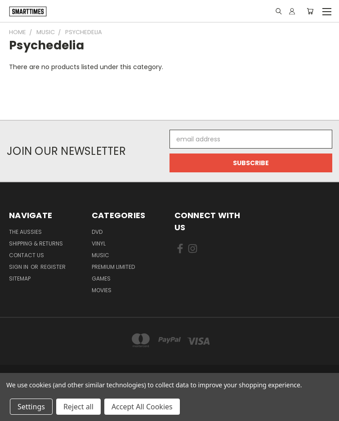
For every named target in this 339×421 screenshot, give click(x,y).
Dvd (97, 232)
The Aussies (25, 232)
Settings (31, 407)
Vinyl (99, 243)
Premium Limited (113, 267)
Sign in (19, 267)
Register (53, 267)
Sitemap (20, 278)
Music (100, 255)
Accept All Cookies (142, 407)
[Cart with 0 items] (310, 11)
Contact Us (26, 255)
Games (101, 278)
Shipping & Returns (36, 243)
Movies (102, 290)
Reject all (78, 407)
